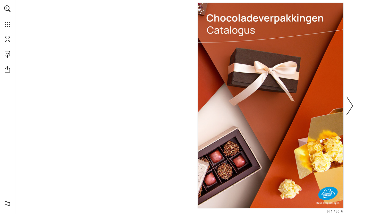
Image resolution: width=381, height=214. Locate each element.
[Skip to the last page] (342, 211)
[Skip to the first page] (328, 211)
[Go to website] (263, 76)
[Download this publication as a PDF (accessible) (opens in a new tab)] (7, 54)
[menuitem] (7, 16)
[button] (7, 8)
